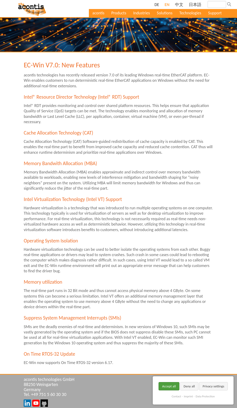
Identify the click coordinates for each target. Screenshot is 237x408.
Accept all (169, 386)
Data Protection (205, 396)
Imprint (188, 396)
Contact (176, 396)
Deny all (189, 386)
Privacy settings (213, 386)
